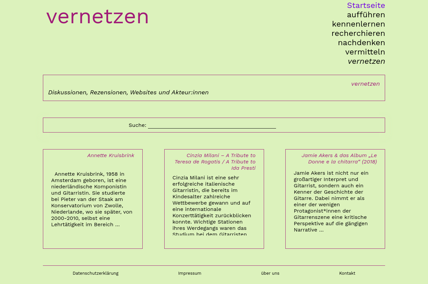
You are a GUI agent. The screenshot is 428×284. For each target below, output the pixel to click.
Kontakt (347, 273)
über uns (270, 273)
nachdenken (361, 42)
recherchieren (358, 33)
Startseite (366, 5)
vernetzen (366, 61)
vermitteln (365, 51)
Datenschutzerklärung (95, 273)
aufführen (366, 14)
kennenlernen (358, 24)
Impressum (190, 273)
